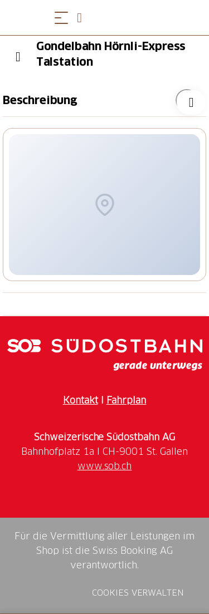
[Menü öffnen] (61, 17)
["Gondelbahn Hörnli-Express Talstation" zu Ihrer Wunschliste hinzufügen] (187, 100)
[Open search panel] (83, 17)
